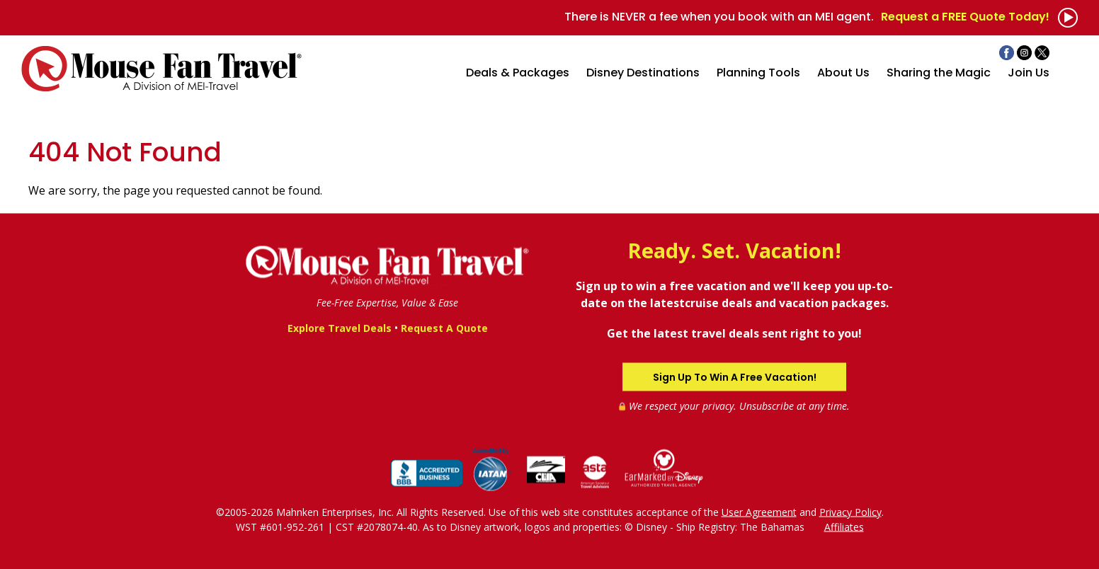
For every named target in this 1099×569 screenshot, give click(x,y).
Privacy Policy (850, 511)
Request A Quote (444, 328)
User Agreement (759, 511)
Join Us (1028, 72)
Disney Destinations (643, 72)
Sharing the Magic (939, 72)
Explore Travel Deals (339, 328)
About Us (843, 72)
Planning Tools (758, 72)
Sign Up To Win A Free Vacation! (734, 376)
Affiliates (844, 526)
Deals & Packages (517, 72)
